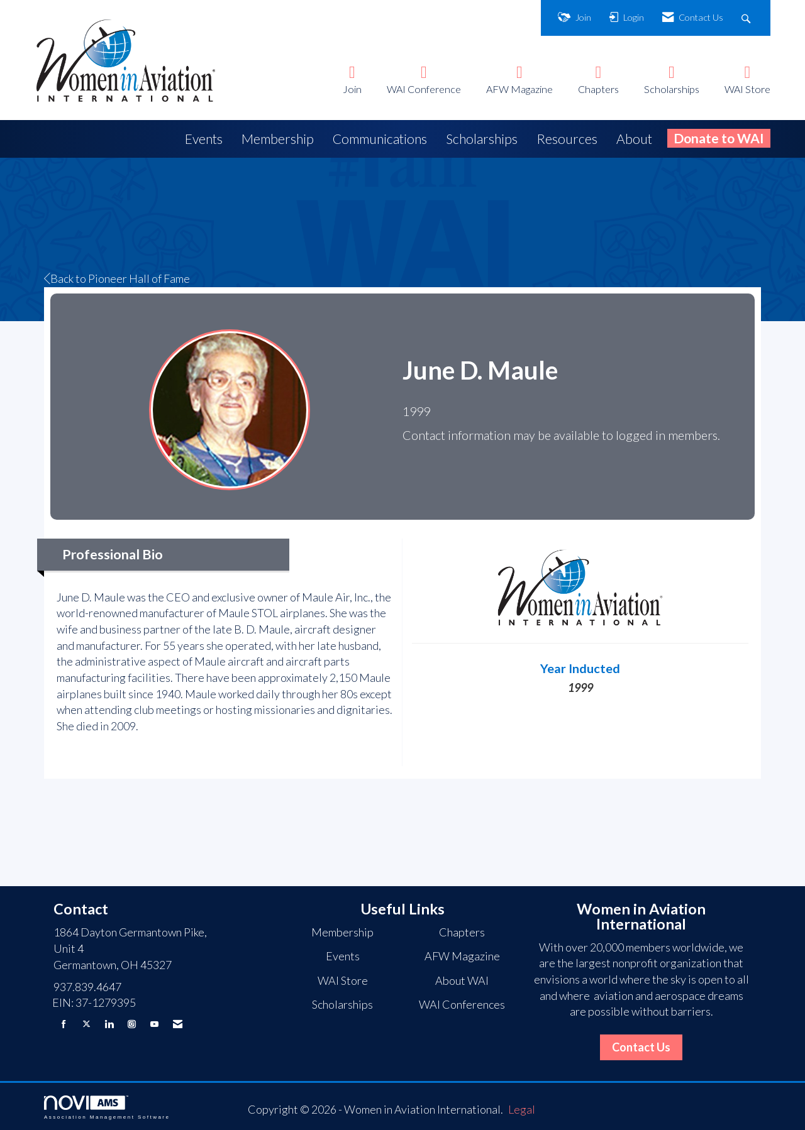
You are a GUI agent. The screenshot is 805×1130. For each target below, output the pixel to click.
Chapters (598, 89)
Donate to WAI (719, 138)
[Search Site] (747, 17)
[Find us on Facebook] (63, 1024)
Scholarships (671, 89)
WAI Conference (424, 89)
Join (352, 89)
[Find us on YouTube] (154, 1024)
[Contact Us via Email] (178, 1024)
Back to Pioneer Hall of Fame (117, 278)
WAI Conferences (462, 1004)
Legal (521, 1109)
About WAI (462, 980)
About (634, 138)
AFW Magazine (519, 89)
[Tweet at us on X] (86, 1024)
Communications (380, 138)
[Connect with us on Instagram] (131, 1024)
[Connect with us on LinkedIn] (109, 1024)
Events (204, 138)
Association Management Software (107, 1107)
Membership (278, 138)
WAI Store (747, 89)
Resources (566, 138)
